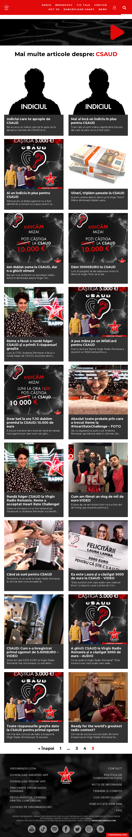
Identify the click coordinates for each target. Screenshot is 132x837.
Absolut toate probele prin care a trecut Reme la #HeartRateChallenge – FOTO (97, 422)
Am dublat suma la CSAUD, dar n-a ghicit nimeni (32, 269)
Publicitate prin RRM (105, 804)
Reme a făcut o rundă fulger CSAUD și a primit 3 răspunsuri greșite (32, 345)
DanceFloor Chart (79, 9)
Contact (115, 768)
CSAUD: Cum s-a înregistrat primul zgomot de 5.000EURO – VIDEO (32, 652)
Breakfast (64, 5)
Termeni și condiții (107, 791)
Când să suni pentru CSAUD (29, 574)
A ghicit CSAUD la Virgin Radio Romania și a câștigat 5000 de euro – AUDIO (96, 652)
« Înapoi (46, 748)
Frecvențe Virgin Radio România (28, 789)
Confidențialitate (117, 835)
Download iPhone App (28, 781)
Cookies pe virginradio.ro (31, 807)
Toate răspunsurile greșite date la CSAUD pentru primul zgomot (33, 728)
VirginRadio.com (23, 768)
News (103, 9)
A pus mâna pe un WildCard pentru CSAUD (93, 343)
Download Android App (29, 775)
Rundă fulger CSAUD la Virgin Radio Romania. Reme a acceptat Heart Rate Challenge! (33, 500)
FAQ (119, 810)
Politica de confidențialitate (107, 776)
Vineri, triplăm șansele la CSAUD (97, 193)
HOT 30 (54, 9)
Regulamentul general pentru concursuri (28, 799)
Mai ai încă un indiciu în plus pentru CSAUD (94, 121)
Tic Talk (83, 5)
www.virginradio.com (104, 821)
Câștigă (100, 5)
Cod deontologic (107, 797)
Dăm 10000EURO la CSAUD (93, 267)
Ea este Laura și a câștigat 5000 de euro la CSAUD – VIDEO (97, 576)
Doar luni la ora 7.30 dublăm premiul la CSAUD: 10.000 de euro (30, 422)
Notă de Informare (107, 784)
